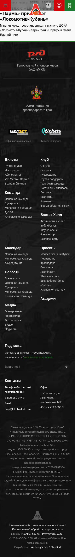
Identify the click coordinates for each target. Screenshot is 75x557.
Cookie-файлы (31, 533)
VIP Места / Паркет (17, 179)
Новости (12, 272)
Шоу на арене (49, 230)
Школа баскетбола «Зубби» (52, 283)
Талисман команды (52, 183)
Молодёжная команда (18, 207)
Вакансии (46, 196)
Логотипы (46, 192)
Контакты (46, 201)
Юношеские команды (18, 216)
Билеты (11, 160)
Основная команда (17, 199)
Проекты (47, 248)
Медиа (10, 305)
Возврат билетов (15, 183)
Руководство (48, 174)
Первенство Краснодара (47, 261)
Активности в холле (52, 221)
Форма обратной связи (54, 205)
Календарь (14, 248)
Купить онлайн (14, 165)
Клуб (44, 160)
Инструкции (12, 170)
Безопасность (49, 238)
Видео (9, 324)
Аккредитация (13, 263)
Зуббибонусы (48, 225)
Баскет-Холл (51, 215)
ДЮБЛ (9, 212)
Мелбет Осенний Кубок (55, 254)
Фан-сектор (47, 234)
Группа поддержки (51, 179)
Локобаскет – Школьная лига (49, 274)
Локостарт (46, 267)
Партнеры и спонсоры (54, 188)
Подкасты (11, 329)
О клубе (45, 165)
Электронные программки (13, 313)
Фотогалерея (13, 320)
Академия (48, 299)
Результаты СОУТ (53, 533)
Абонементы (13, 174)
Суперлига (11, 203)
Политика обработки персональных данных (37, 525)
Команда (12, 193)
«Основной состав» (52, 289)
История (45, 170)
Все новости (12, 278)
